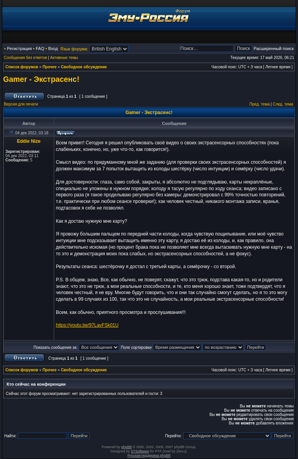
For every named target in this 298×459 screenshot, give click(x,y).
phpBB (126, 447)
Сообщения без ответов (25, 57)
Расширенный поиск (273, 48)
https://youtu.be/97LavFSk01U (87, 325)
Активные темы (64, 57)
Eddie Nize (29, 141)
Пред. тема (259, 104)
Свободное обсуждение (84, 67)
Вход (53, 48)
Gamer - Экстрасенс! (41, 79)
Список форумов (21, 67)
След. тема (283, 104)
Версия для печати (21, 104)
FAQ (40, 48)
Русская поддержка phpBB (149, 455)
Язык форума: (74, 49)
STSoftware (140, 451)
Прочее (50, 67)
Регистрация (19, 48)
